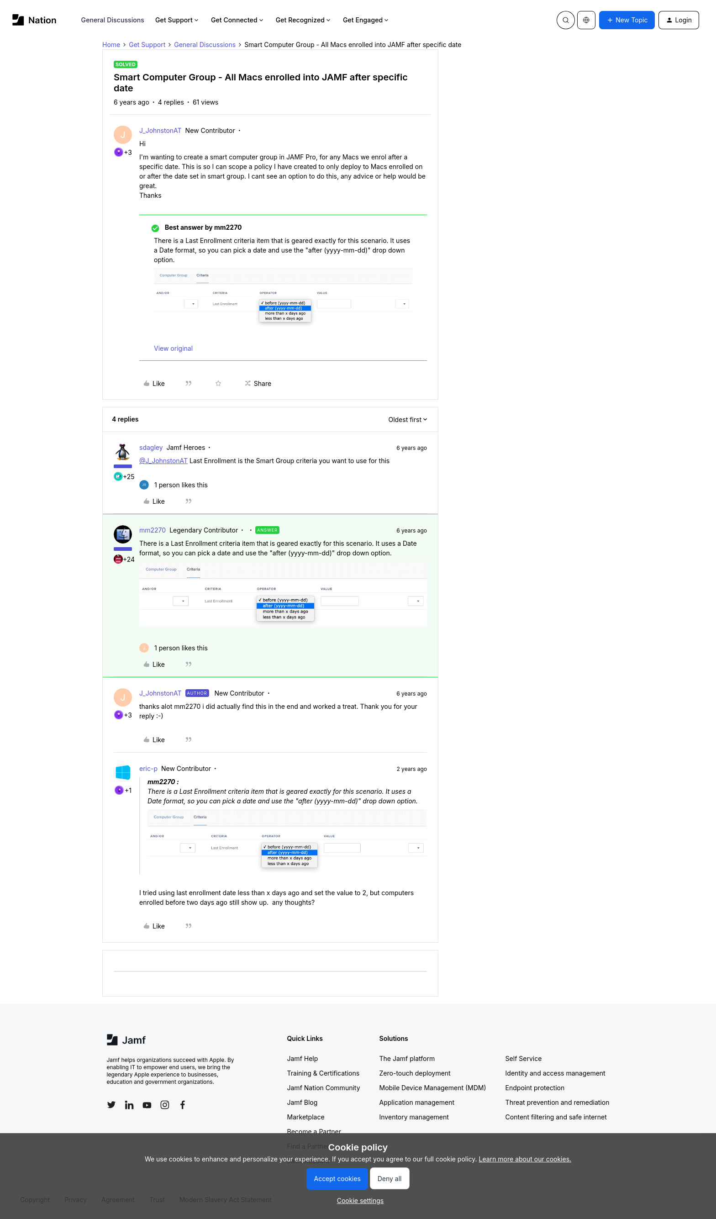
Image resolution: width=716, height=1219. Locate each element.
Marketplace (306, 1117)
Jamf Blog (302, 1102)
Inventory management (414, 1117)
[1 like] (173, 485)
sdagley (151, 447)
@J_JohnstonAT (163, 460)
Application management (416, 1102)
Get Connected (238, 20)
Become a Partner (314, 1131)
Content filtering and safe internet (556, 1117)
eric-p (148, 768)
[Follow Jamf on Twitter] (111, 1104)
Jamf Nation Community (323, 1088)
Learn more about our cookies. (525, 1159)
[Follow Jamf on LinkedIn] (129, 1104)
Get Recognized (304, 20)
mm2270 (152, 530)
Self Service (523, 1058)
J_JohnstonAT (160, 130)
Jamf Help (302, 1058)
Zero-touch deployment (415, 1073)
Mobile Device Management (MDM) (432, 1088)
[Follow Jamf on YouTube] (147, 1105)
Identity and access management (555, 1073)
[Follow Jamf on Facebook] (182, 1104)
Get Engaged (366, 20)
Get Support (177, 20)
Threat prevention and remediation (557, 1102)
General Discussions (112, 20)
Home (111, 44)
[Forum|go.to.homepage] (34, 20)
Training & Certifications (323, 1073)
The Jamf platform (407, 1058)
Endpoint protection (535, 1088)
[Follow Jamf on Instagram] (164, 1104)
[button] (627, 20)
